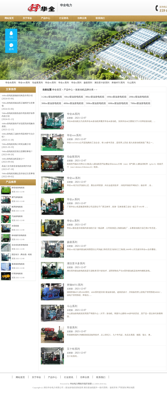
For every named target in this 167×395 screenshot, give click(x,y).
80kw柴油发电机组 (94, 97)
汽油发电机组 (17, 216)
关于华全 (27, 18)
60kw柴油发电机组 (73, 97)
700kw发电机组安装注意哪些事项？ (17, 151)
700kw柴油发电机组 (140, 103)
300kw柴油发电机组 (51, 103)
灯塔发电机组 (17, 273)
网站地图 (131, 387)
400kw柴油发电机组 (74, 103)
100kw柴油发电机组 (117, 97)
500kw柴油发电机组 (96, 103)
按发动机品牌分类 (84, 89)
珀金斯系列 (37, 82)
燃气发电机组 (17, 197)
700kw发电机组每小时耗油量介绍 (16, 144)
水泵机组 (15, 226)
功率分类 (82, 18)
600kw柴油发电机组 (118, 103)
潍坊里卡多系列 (101, 82)
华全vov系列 (24, 82)
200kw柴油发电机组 (139, 97)
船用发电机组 (17, 207)
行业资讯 (63, 18)
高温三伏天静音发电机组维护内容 (16, 166)
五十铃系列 (73, 348)
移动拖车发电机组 (19, 235)
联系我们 (100, 18)
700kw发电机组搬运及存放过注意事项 (18, 173)
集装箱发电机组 (18, 264)
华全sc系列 (76, 82)
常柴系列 (72, 327)
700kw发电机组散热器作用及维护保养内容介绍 (18, 114)
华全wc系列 (50, 82)
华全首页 (56, 89)
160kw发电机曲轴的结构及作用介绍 (17, 95)
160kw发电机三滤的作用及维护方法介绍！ (18, 135)
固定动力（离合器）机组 (22, 254)
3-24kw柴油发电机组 (51, 97)
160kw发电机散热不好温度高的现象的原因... (18, 125)
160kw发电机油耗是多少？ (13, 159)
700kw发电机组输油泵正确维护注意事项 (18, 104)
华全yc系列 (63, 82)
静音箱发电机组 (18, 188)
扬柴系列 (88, 82)
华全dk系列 (10, 82)
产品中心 (45, 18)
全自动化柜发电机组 (20, 245)
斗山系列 (131, 82)
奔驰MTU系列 (118, 82)
